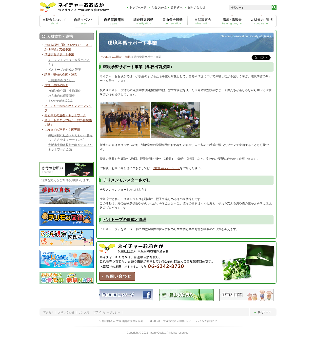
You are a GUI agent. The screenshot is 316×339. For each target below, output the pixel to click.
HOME (104, 56)
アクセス (48, 312)
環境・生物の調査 (56, 85)
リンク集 (83, 312)
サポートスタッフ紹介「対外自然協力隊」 (68, 122)
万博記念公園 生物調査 (64, 91)
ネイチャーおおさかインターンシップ (68, 108)
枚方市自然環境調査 (61, 96)
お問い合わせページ (166, 168)
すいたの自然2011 (60, 100)
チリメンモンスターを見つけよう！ (69, 62)
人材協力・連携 (121, 56)
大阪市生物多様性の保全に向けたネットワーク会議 (70, 147)
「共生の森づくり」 (61, 80)
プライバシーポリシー (106, 312)
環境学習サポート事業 (59, 54)
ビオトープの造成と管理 (124, 220)
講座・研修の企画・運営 (60, 74)
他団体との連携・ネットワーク (65, 115)
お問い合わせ (66, 312)
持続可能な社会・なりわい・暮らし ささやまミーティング (70, 137)
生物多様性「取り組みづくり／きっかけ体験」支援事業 (68, 47)
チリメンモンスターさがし (126, 180)
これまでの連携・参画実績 (62, 129)
